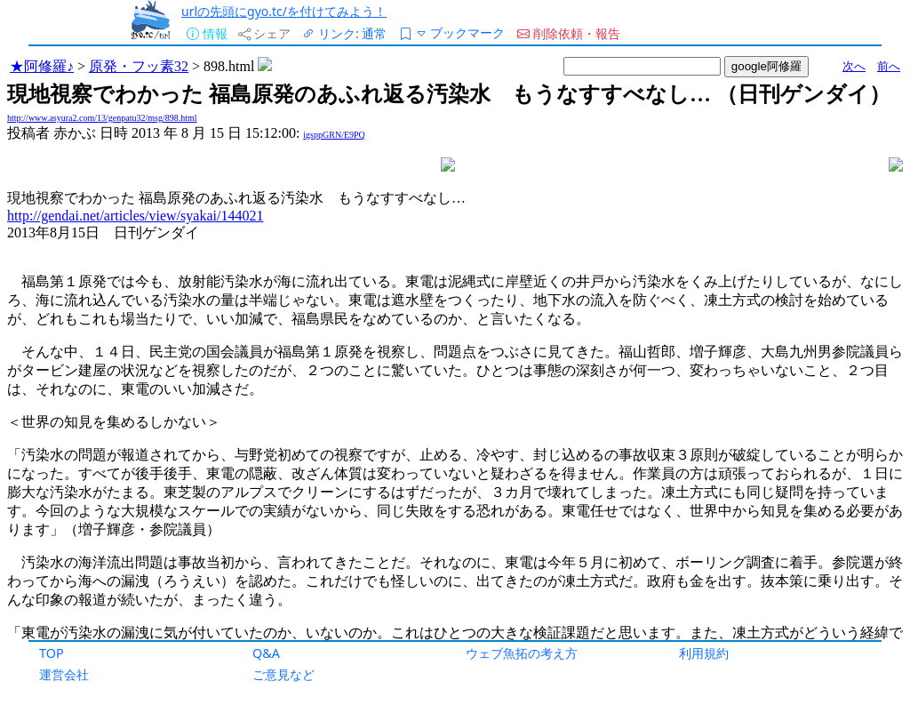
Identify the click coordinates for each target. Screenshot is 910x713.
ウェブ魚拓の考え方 (522, 653)
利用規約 (704, 653)
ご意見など (283, 674)
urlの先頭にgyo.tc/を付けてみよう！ (284, 11)
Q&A (266, 653)
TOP (51, 653)
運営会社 (64, 674)
